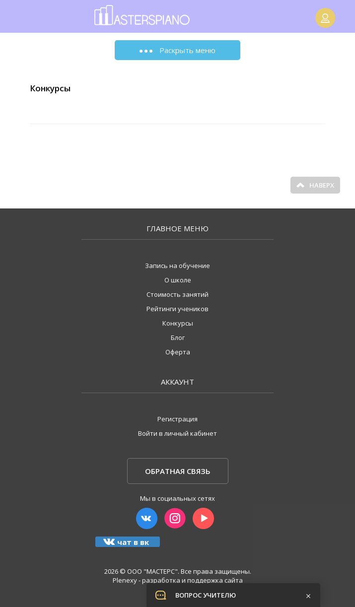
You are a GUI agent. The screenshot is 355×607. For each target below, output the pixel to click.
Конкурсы (177, 323)
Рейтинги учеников (177, 308)
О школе (177, 279)
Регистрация (177, 418)
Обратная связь (178, 471)
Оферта (177, 351)
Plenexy (125, 580)
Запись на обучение (177, 265)
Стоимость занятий (177, 294)
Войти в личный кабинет (177, 433)
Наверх (315, 185)
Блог (178, 337)
